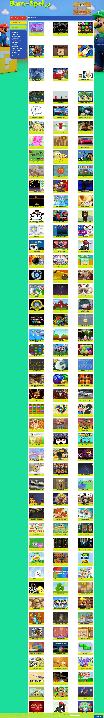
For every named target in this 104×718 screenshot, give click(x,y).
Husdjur (15, 38)
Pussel (15, 44)
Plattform (16, 42)
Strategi (16, 54)
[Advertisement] (61, 41)
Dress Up (16, 36)
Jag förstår (98, 716)
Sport (14, 52)
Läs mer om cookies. (75, 715)
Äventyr (15, 55)
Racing (15, 46)
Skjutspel (17, 50)
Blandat (15, 34)
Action (15, 32)
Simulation (17, 48)
